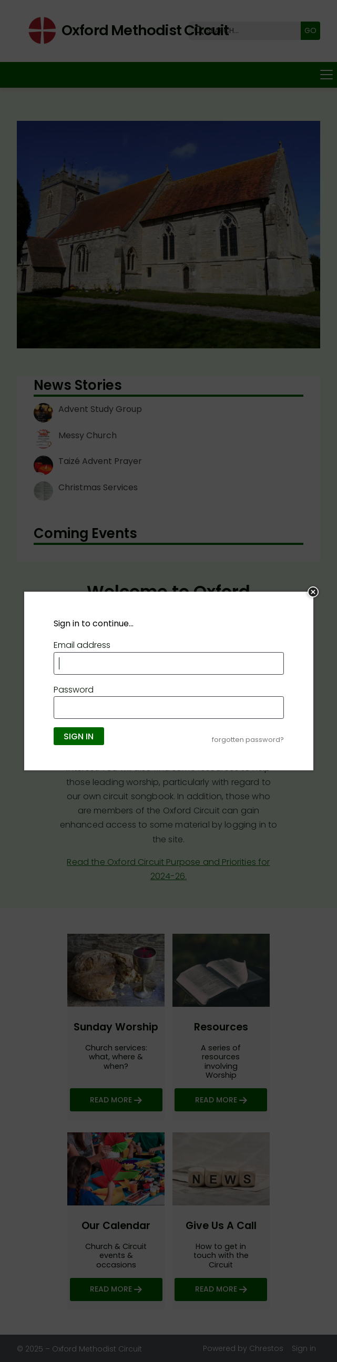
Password (74, 690)
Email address (82, 645)
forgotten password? (248, 740)
